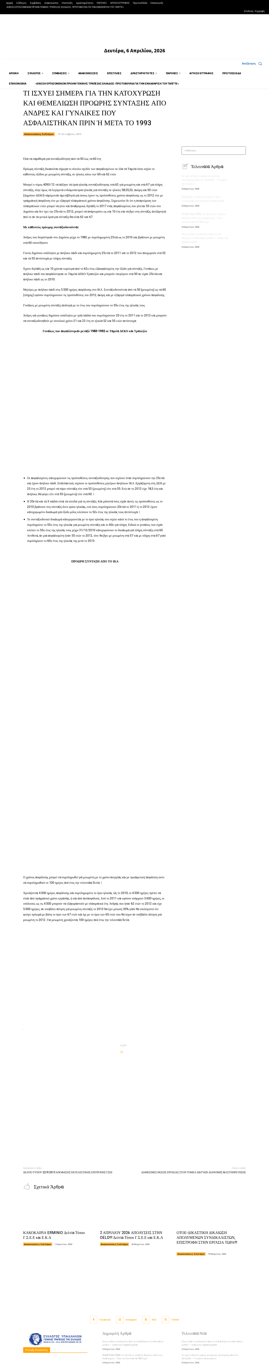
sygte (123, 1045)
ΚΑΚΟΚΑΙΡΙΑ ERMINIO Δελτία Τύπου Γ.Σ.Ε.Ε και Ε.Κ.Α (54, 1235)
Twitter (175, 1319)
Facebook (105, 1319)
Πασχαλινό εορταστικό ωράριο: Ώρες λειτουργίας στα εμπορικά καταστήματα (203, 199)
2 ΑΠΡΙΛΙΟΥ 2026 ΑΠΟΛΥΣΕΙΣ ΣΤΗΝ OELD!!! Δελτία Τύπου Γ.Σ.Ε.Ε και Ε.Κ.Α (131, 1235)
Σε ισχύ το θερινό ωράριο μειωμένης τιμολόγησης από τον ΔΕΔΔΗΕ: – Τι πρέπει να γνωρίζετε (204, 180)
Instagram (131, 1319)
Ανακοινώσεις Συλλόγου (39, 134)
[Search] (242, 150)
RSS (154, 1319)
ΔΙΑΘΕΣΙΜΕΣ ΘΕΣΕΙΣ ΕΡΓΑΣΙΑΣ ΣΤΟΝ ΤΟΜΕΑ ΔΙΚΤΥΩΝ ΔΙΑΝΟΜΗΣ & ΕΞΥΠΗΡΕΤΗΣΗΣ (193, 1172)
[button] (253, 63)
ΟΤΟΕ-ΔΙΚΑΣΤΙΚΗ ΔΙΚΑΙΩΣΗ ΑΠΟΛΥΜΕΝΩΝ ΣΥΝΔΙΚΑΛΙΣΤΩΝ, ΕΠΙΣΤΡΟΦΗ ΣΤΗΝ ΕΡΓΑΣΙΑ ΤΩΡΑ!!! (207, 1240)
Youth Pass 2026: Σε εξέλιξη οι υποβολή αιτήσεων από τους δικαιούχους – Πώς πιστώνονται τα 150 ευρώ (204, 218)
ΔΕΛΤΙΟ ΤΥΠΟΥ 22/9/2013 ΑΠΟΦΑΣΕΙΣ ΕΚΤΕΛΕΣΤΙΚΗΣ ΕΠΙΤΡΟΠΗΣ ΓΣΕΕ (67, 1172)
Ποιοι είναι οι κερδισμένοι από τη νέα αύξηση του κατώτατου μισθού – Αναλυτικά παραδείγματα (205, 238)
